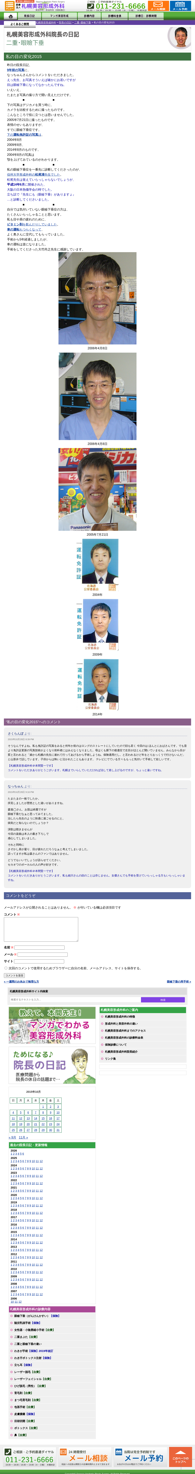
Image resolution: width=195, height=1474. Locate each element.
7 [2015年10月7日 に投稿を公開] (35, 1117)
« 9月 (12, 1142)
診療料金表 (110, 16)
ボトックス (26, 1432)
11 (37, 1165)
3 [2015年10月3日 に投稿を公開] (58, 1111)
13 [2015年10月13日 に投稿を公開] (28, 1122)
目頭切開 (25, 1425)
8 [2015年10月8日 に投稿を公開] (43, 1117)
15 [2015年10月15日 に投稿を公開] (43, 1122)
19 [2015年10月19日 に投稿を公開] (20, 1128)
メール (10, 959)
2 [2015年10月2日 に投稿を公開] (50, 1111)
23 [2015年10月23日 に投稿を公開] (50, 1128)
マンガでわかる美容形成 (57, 16)
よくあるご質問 (175, 16)
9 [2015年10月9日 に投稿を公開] (50, 1117)
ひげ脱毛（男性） (30, 1390)
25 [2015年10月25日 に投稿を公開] (13, 1134)
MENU (10, 6)
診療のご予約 (180, 6)
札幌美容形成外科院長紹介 (121, 1056)
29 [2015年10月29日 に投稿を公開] (43, 1134)
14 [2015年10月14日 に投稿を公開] (35, 1122)
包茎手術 (25, 1411)
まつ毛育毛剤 (28, 1404)
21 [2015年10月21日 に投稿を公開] (35, 1128)
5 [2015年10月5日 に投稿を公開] (20, 1117)
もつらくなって (24, 229)
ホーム (10, 16)
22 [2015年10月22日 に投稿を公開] (43, 1128)
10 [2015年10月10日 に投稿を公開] (58, 1117)
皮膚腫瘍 (25, 1418)
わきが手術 (33, 1355)
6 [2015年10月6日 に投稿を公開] (28, 1117)
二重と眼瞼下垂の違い (28, 1348)
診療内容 (86, 16)
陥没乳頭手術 (28, 1327)
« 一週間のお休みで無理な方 (21, 986)
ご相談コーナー (158, 6)
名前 (8, 952)
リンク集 (110, 1063)
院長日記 (28, 16)
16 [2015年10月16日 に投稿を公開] (50, 1122)
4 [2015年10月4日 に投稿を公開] (13, 1117)
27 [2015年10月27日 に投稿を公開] (28, 1134)
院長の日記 (29, 22)
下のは (24, 134)
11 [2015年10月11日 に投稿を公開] (13, 1122)
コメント (12, 914)
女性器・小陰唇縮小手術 (34, 1334)
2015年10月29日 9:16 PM (21, 792)
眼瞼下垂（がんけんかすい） (37, 1320)
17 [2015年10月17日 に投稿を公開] (58, 1122)
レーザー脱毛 (28, 1376)
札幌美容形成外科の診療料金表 (124, 1042)
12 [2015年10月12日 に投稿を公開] (20, 1122)
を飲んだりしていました (32, 224)
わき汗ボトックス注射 (33, 1362)
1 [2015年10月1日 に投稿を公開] (43, 1111)
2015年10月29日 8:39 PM (21, 739)
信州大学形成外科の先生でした (33, 174)
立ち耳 (23, 1369)
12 (41, 1165)
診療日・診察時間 (140, 16)
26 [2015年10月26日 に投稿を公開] (20, 1134)
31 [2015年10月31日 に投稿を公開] (58, 1134)
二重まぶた (26, 1341)
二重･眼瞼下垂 (47, 22)
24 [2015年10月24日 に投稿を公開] (58, 1128)
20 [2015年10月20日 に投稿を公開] (28, 1128)
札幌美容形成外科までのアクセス (125, 1035)
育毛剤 (23, 1397)
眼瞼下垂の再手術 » (179, 986)
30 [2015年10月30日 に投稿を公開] (50, 1134)
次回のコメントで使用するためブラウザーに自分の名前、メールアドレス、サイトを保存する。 (76, 973)
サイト (8, 966)
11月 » (23, 1142)
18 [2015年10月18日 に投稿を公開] (13, 1128)
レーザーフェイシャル (33, 1383)
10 (33, 1165)
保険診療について (116, 1049)
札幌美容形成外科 (10, 22)
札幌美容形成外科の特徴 (120, 1021)
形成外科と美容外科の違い (121, 1028)
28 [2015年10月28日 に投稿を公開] (35, 1134)
